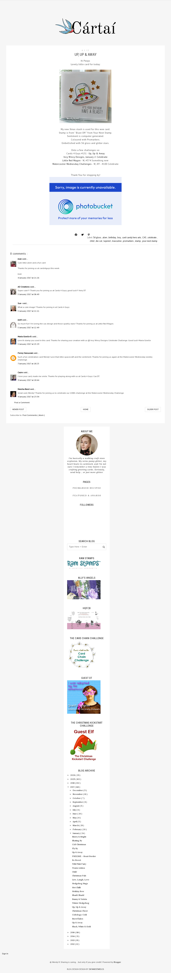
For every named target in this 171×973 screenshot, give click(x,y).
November (78, 794)
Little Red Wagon (71, 160)
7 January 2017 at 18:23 (28, 363)
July (74, 810)
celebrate (152, 237)
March (76, 825)
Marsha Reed (24, 389)
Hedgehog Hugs (80, 883)
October (77, 798)
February (77, 829)
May (75, 817)
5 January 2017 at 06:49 (28, 294)
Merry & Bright (79, 836)
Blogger (117, 962)
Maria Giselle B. (25, 336)
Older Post (153, 409)
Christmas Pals (79, 875)
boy (119, 237)
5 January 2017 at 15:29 (28, 344)
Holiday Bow (78, 891)
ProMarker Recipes (87, 488)
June (75, 813)
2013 (72, 940)
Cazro (20, 372)
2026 (73, 775)
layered (107, 241)
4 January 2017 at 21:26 (28, 277)
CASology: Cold (79, 914)
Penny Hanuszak (25, 353)
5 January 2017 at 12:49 (28, 327)
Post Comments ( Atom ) (34, 415)
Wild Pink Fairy (79, 864)
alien (105, 237)
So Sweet (76, 860)
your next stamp (149, 241)
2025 (73, 779)
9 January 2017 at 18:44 (28, 380)
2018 (72, 783)
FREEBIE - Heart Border (84, 856)
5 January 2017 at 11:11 (28, 311)
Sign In (5, 953)
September (78, 802)
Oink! (74, 871)
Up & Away (77, 852)
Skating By (77, 840)
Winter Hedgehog (80, 903)
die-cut (99, 241)
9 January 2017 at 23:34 (28, 396)
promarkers (128, 241)
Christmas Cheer (80, 911)
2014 (72, 936)
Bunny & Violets (79, 899)
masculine (117, 241)
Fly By (75, 848)
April (75, 821)
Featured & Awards (87, 495)
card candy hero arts (132, 237)
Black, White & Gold (81, 926)
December (78, 790)
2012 (72, 944)
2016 (72, 932)
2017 (72, 787)
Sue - (20, 303)
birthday (113, 237)
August (76, 806)
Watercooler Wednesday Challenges (72, 164)
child (92, 241)
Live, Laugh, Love (80, 879)
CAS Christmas (79, 844)
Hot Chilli (76, 887)
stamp (138, 241)
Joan (20, 259)
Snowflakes (77, 918)
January (76, 833)
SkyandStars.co (96, 969)
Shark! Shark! (78, 895)
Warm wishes (78, 868)
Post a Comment (22, 402)
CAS (144, 237)
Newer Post (18, 409)
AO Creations (24, 286)
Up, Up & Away (96, 153)
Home (85, 409)
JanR (20, 320)
